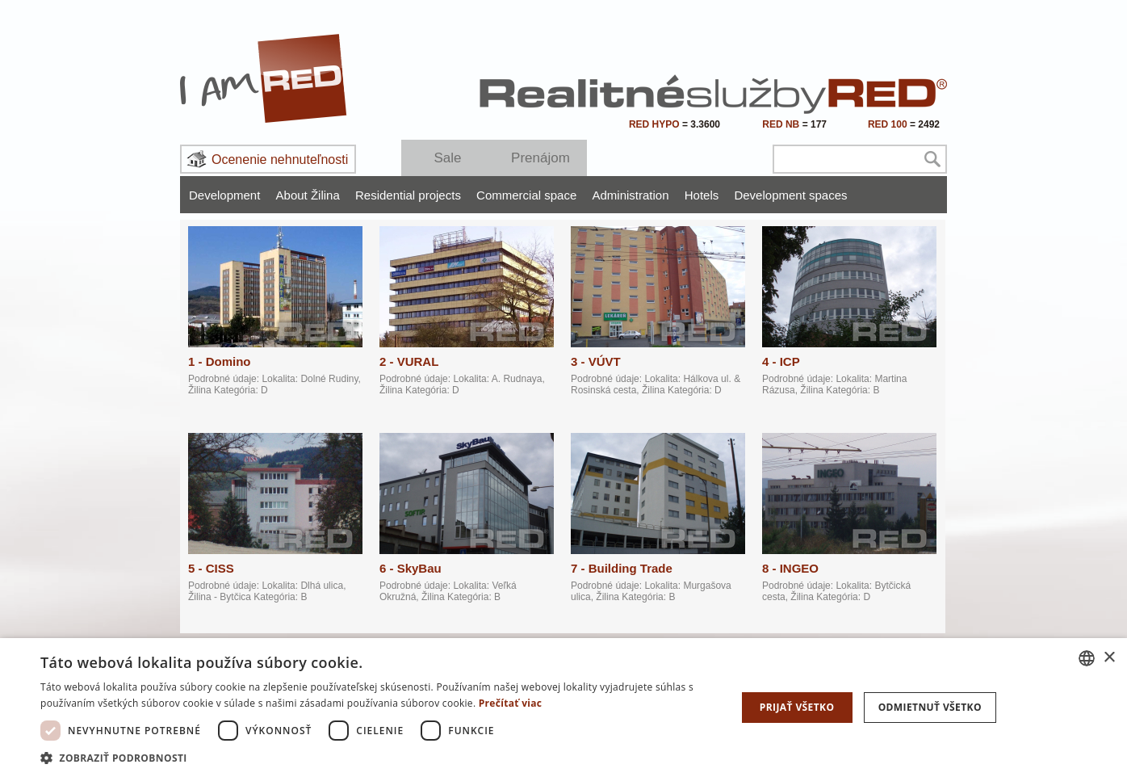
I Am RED (264, 78)
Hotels (702, 195)
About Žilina (308, 195)
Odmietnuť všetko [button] (930, 707)
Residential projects (408, 195)
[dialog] (563, 707)
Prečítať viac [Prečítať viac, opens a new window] (511, 703)
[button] (377, 757)
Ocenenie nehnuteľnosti (280, 159)
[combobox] (1087, 658)
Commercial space (526, 195)
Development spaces (790, 195)
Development (224, 195)
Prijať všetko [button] (797, 707)
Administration (630, 195)
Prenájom (540, 158)
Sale (447, 158)
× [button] (1109, 658)
